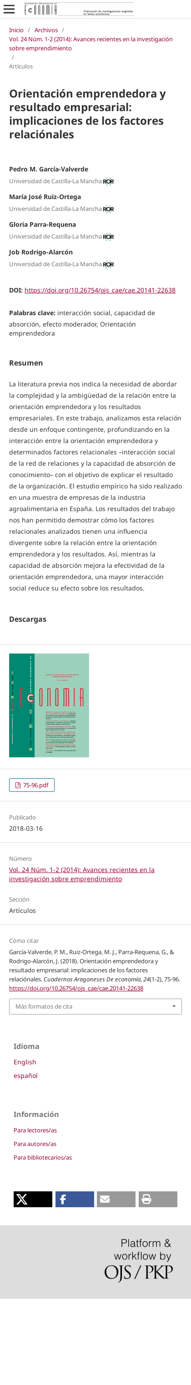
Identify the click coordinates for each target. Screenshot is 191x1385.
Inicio (16, 30)
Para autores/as (35, 1230)
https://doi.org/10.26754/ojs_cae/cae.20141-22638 (100, 290)
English (25, 1148)
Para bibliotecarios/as (43, 1243)
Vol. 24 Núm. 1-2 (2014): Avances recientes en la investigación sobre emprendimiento (91, 43)
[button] (33, 1285)
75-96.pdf (35, 871)
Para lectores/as (35, 1216)
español (26, 1161)
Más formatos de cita (43, 1092)
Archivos (46, 30)
